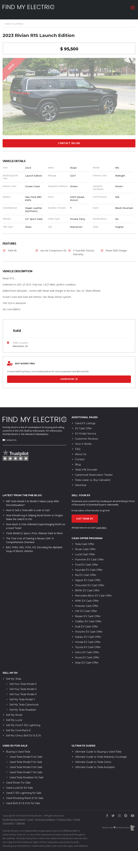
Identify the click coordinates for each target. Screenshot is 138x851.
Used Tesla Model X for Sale (25, 764)
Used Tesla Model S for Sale (25, 753)
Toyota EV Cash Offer (88, 644)
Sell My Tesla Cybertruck (24, 701)
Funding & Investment (14, 816)
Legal (30, 816)
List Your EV (84, 515)
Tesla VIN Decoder (86, 466)
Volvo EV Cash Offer (87, 649)
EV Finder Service (85, 430)
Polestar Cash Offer (86, 603)
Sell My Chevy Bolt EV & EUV (23, 732)
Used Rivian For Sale (18, 779)
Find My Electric (10, 424)
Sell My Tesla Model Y (22, 696)
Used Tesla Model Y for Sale (25, 769)
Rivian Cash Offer (85, 546)
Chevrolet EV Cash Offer (89, 582)
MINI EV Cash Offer (87, 597)
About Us (80, 451)
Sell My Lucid (14, 717)
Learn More (69, 379)
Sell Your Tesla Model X (23, 691)
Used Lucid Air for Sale (19, 784)
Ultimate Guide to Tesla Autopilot (95, 764)
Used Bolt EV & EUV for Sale (23, 800)
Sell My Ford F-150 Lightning (23, 722)
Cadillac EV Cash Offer (88, 618)
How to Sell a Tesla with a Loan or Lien (28, 507)
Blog (78, 461)
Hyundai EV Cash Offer (89, 566)
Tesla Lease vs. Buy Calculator (93, 477)
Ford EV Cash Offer (86, 561)
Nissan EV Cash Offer (87, 613)
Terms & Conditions (45, 816)
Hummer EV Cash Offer (89, 556)
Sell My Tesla (13, 675)
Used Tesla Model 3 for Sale (25, 759)
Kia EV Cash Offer (85, 572)
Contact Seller (69, 143)
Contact (80, 456)
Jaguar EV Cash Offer (88, 577)
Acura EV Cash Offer (87, 654)
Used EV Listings (85, 420)
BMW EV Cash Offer (87, 587)
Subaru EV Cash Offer (88, 634)
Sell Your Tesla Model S (23, 681)
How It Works (83, 441)
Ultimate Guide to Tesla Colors (93, 759)
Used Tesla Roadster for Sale (26, 774)
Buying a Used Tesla (18, 748)
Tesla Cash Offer (84, 541)
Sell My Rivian (14, 712)
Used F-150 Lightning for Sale (23, 790)
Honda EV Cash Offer (88, 639)
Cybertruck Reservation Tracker (94, 471)
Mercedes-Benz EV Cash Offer (93, 592)
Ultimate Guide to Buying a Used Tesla (98, 748)
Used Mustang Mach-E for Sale (24, 795)
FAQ (77, 446)
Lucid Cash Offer (85, 551)
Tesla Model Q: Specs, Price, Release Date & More (34, 530)
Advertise (80, 482)
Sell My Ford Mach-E (18, 727)
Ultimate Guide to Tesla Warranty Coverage (101, 753)
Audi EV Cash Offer (86, 623)
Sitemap (20, 820)
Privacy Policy (65, 816)
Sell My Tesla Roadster (22, 706)
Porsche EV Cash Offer (89, 628)
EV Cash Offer (83, 425)
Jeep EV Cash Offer (86, 659)
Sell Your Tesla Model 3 (22, 686)
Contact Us (11, 437)
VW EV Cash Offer (86, 608)
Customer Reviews (86, 435)
